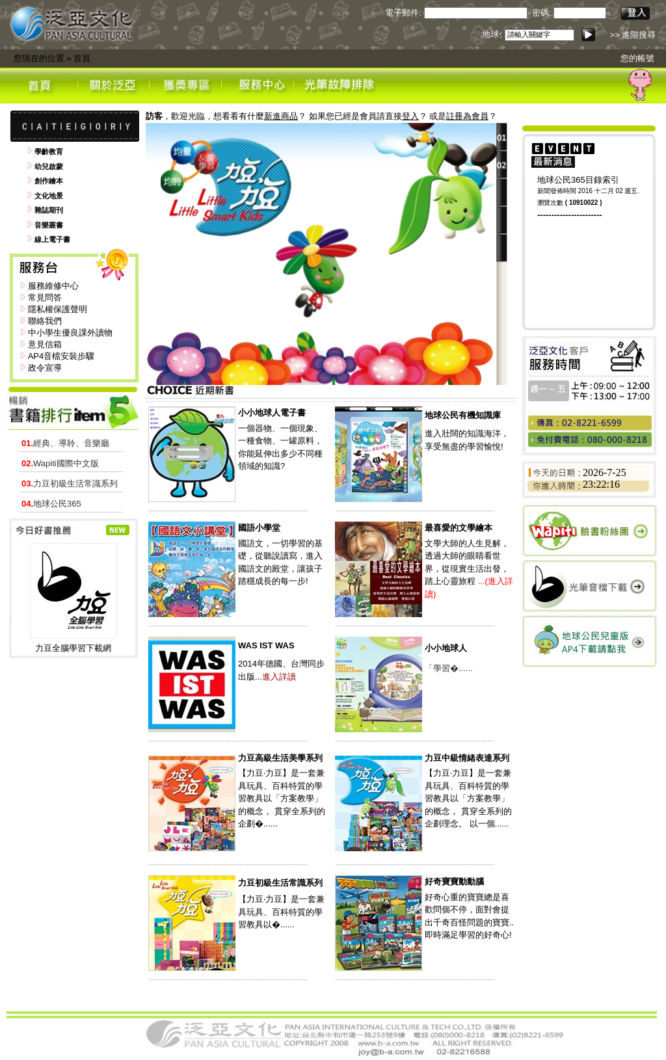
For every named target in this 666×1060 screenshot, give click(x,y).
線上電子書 (52, 239)
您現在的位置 (39, 58)
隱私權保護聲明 (57, 309)
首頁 (81, 58)
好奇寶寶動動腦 (454, 881)
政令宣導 (45, 368)
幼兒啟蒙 (48, 166)
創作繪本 (48, 181)
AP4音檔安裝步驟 (61, 356)
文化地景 (48, 196)
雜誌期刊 (48, 210)
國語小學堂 (259, 528)
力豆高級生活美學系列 (280, 758)
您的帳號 (637, 58)
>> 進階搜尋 (633, 35)
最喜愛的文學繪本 (458, 528)
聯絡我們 (45, 321)
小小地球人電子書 (272, 412)
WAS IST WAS (266, 645)
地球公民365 (51, 504)
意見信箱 (45, 344)
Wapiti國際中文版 (60, 463)
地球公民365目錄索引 (578, 180)
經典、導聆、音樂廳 (65, 443)
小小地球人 (446, 648)
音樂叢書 (48, 225)
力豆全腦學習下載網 (73, 648)
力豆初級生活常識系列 (69, 483)
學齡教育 (48, 151)
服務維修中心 (53, 286)
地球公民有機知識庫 (463, 415)
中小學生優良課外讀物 (70, 333)
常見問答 (45, 297)
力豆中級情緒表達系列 (467, 758)
